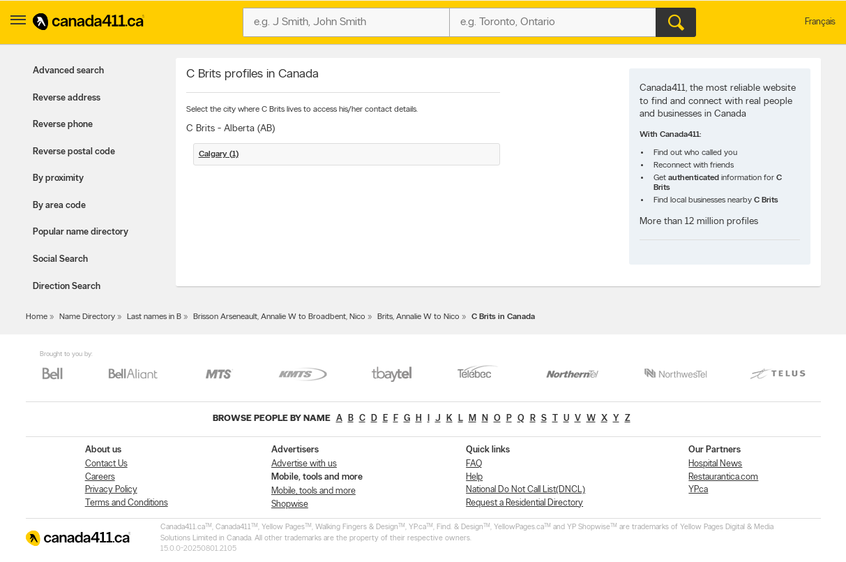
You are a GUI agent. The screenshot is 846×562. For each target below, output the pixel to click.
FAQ (474, 463)
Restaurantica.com (723, 477)
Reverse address (66, 98)
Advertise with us (304, 463)
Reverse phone (63, 124)
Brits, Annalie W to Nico (418, 317)
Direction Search (66, 286)
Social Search (60, 259)
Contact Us (106, 463)
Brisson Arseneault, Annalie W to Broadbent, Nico (279, 317)
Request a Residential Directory (524, 503)
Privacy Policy (111, 489)
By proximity (58, 178)
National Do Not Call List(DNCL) (525, 489)
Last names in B (154, 317)
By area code (59, 205)
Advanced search (68, 70)
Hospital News (715, 463)
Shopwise (289, 504)
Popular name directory (80, 232)
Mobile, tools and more (313, 491)
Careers (100, 477)
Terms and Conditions (126, 503)
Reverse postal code (74, 151)
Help (474, 477)
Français (820, 22)
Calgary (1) (219, 154)
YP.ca (698, 489)
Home (36, 317)
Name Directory (87, 317)
